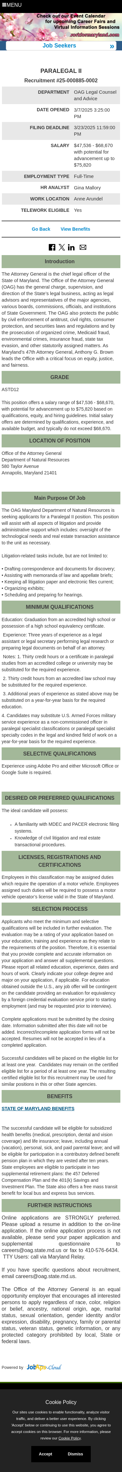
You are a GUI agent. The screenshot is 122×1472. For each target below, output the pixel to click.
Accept (45, 1454)
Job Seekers (59, 45)
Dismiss (75, 1454)
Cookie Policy (61, 1402)
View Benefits (75, 229)
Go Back (41, 229)
